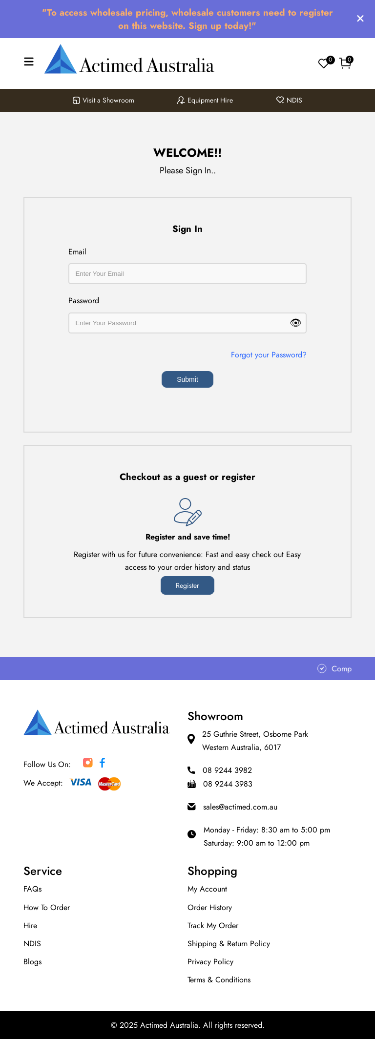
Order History (210, 907)
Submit (187, 379)
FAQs (32, 888)
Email (77, 251)
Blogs (32, 961)
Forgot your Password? (269, 354)
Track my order (213, 925)
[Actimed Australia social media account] (88, 764)
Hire (30, 925)
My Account (207, 888)
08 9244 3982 (227, 770)
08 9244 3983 (227, 784)
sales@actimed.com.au (240, 806)
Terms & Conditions (219, 979)
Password (83, 300)
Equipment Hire (205, 100)
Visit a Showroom (103, 100)
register (187, 585)
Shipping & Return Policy (229, 943)
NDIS (289, 100)
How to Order (46, 907)
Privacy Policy (210, 961)
